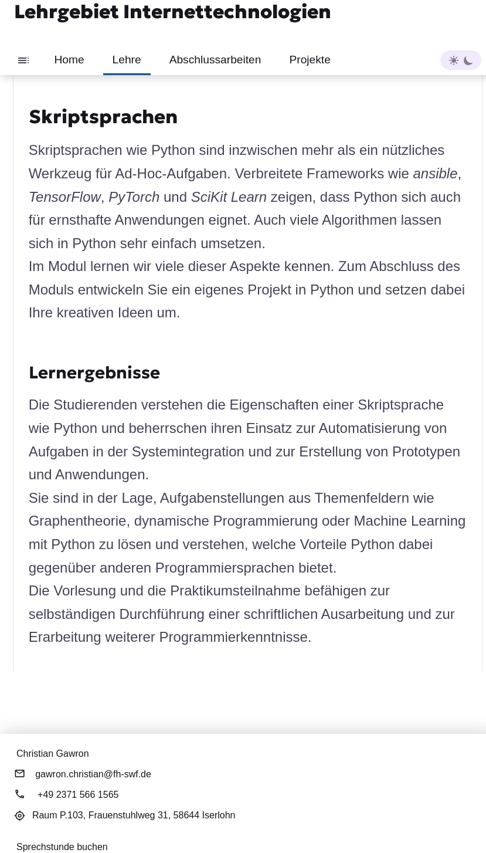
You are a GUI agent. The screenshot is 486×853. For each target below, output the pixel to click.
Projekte (309, 59)
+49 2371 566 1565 (78, 795)
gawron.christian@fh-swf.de (93, 774)
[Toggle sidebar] (23, 59)
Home (69, 59)
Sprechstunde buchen (62, 847)
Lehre (127, 59)
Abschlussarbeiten (215, 59)
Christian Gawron (52, 754)
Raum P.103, (134, 815)
